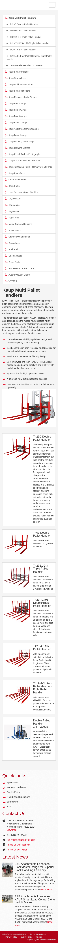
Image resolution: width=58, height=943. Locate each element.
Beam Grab (12, 262)
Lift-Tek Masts (13, 255)
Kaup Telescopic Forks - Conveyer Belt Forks (28, 166)
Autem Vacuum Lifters (17, 274)
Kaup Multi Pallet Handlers (20, 17)
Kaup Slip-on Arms (15, 109)
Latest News (15, 856)
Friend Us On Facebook (18, 845)
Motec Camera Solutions (18, 223)
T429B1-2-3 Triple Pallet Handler (23, 37)
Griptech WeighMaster (17, 236)
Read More (46, 889)
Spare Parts (12, 802)
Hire (9, 806)
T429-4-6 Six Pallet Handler (21, 49)
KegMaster (12, 211)
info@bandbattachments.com (21, 840)
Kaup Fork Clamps (15, 103)
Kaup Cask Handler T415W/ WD (22, 160)
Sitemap (38, 937)
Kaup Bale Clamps (15, 116)
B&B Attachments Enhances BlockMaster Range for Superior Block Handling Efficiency (34, 867)
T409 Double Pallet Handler (21, 30)
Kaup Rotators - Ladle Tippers (21, 97)
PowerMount (13, 230)
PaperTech (12, 217)
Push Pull (11, 249)
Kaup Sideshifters (15, 78)
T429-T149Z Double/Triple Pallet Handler (27, 43)
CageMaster (12, 204)
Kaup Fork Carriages (16, 71)
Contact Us (13, 813)
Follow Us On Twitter (17, 849)
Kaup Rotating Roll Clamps (19, 141)
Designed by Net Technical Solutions (41, 940)
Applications (13, 782)
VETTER (11, 281)
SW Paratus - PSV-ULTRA (19, 268)
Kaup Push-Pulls (15, 173)
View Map (11, 830)
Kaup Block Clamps (16, 122)
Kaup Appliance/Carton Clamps (22, 128)
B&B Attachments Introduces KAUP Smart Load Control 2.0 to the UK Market (35, 899)
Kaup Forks (12, 185)
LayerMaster (13, 198)
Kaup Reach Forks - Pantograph (22, 154)
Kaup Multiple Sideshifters (19, 84)
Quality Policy (13, 792)
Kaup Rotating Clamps (17, 147)
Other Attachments (15, 179)
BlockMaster (12, 243)
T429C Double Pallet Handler (22, 24)
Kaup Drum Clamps (16, 135)
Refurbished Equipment (18, 797)
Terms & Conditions (16, 787)
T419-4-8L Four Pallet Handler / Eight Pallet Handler (29, 57)
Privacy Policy (11, 937)
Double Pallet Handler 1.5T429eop (24, 65)
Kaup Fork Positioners (17, 90)
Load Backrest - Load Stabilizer (22, 192)
